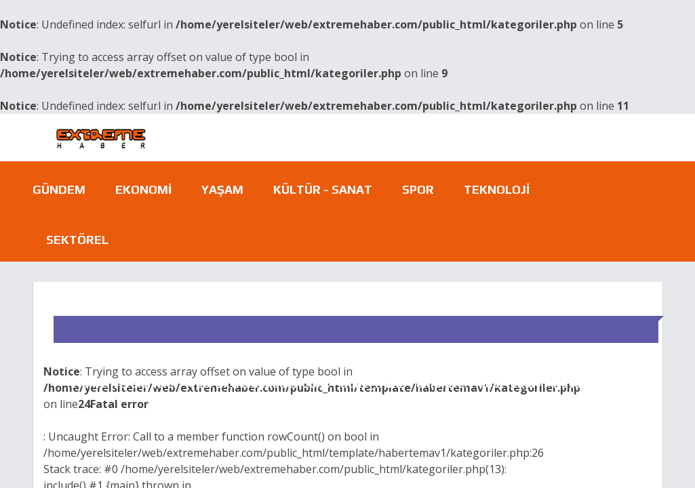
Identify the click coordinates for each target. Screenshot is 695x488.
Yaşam (222, 189)
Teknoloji (497, 189)
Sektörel (77, 239)
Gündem (59, 189)
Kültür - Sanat (322, 189)
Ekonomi (143, 189)
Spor (418, 189)
